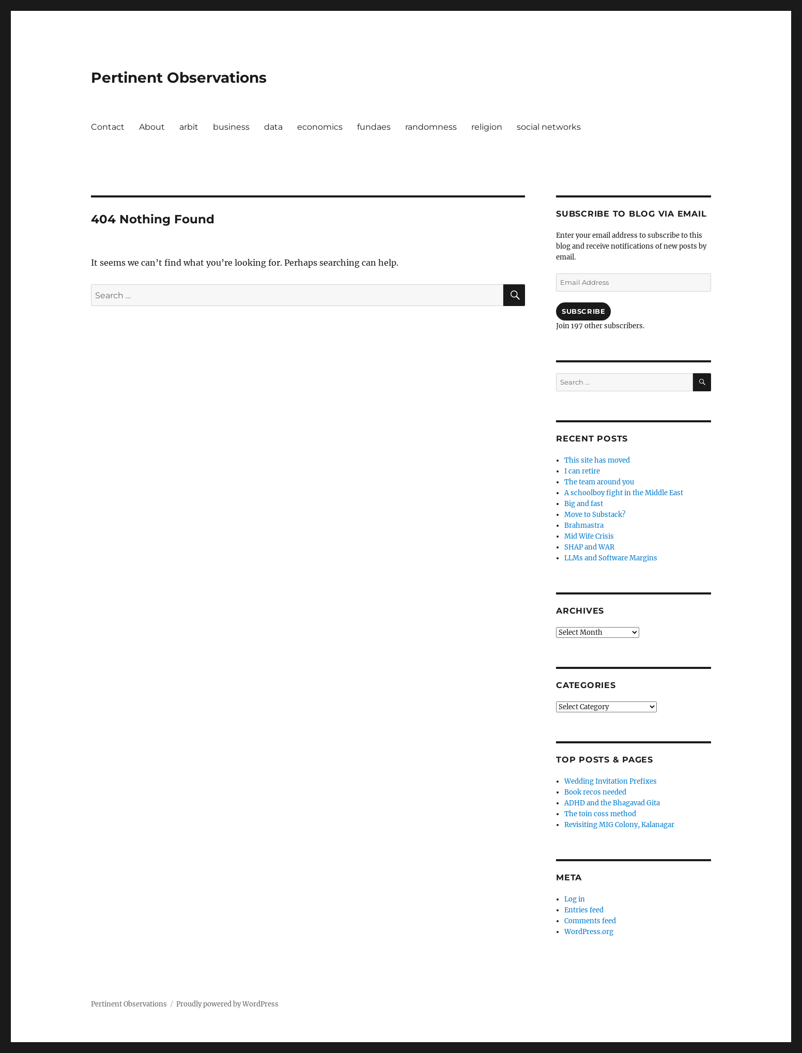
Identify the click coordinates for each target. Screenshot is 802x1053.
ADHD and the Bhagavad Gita (612, 803)
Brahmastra (584, 525)
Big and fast (583, 503)
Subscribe (583, 311)
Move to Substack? (594, 514)
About (152, 127)
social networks (549, 127)
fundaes (374, 127)
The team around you (599, 482)
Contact (108, 127)
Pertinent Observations (179, 77)
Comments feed (590, 921)
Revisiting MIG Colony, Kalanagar (619, 824)
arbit (188, 127)
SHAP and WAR (589, 547)
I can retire (582, 471)
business (231, 127)
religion (486, 127)
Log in (574, 899)
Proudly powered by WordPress (227, 1004)
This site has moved (597, 460)
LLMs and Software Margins (610, 558)
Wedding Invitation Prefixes (610, 781)
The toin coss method (600, 814)
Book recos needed (595, 792)
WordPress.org (588, 931)
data (273, 127)
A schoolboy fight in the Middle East (623, 493)
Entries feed (584, 910)
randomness (431, 127)
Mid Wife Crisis (589, 536)
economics (320, 127)
